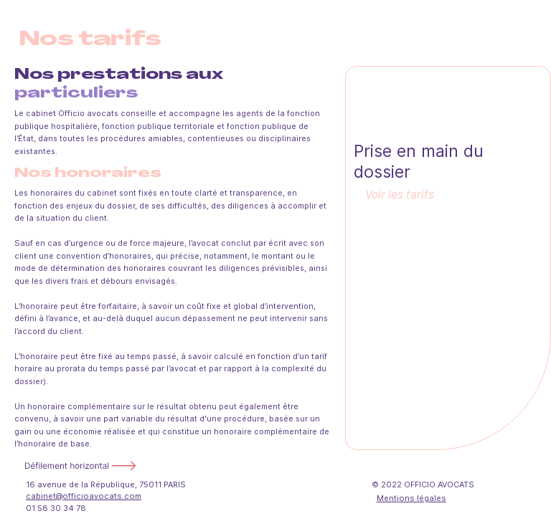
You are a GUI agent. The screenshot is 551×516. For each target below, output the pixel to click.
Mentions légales (411, 498)
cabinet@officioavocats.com (83, 496)
